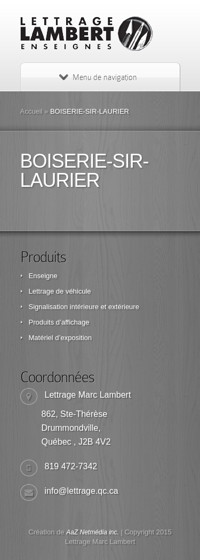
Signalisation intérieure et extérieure (84, 307)
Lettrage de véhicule (60, 291)
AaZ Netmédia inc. (92, 532)
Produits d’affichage (59, 322)
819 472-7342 (71, 466)
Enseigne (43, 276)
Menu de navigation (98, 77)
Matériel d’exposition (60, 338)
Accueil (31, 111)
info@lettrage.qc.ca (81, 490)
